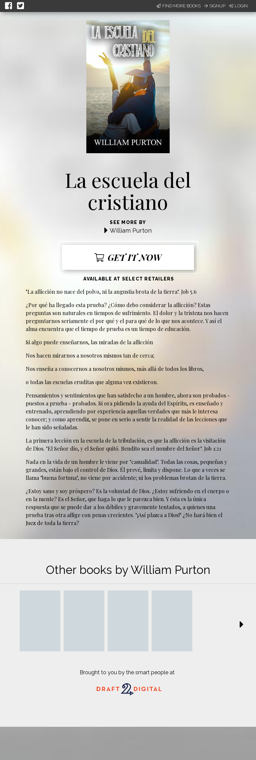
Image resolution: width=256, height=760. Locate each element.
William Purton (131, 230)
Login (238, 5)
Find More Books (178, 5)
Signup (214, 5)
